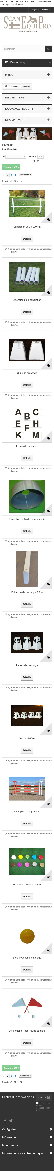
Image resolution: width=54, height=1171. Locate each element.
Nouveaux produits (19, 108)
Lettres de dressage (27, 446)
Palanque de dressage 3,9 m (27, 592)
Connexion (46, 10)
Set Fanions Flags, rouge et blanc (27, 1030)
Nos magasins (15, 120)
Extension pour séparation (27, 300)
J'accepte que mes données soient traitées (43, 1106)
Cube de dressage (27, 373)
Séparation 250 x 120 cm (27, 226)
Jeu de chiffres (27, 738)
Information (14, 97)
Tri (3, 156)
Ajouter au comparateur (40, 249)
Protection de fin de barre (27, 884)
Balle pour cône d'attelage (27, 957)
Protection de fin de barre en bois (27, 519)
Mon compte (10, 1145)
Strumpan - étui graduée (27, 811)
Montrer (33, 156)
